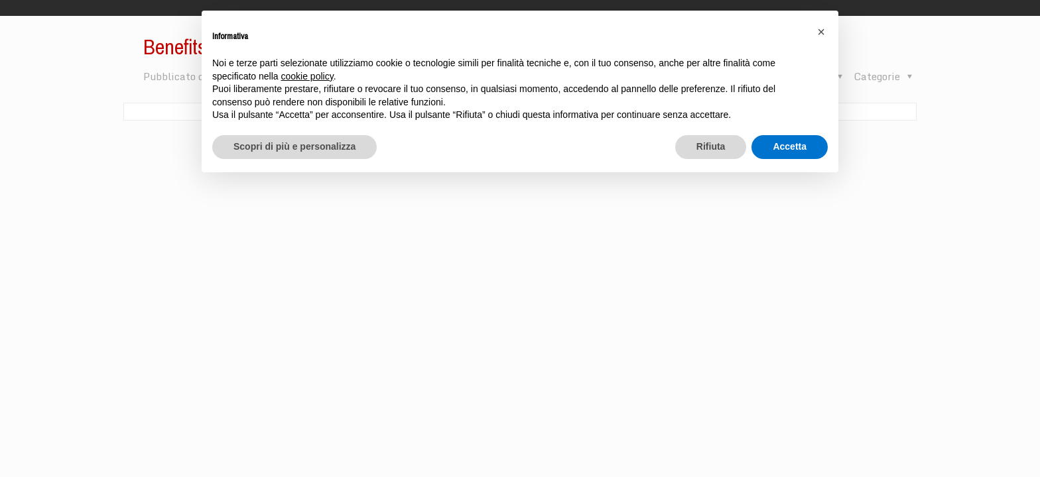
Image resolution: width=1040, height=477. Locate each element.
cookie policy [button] (307, 76)
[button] (821, 31)
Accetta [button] (790, 146)
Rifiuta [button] (711, 146)
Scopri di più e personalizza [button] (294, 146)
